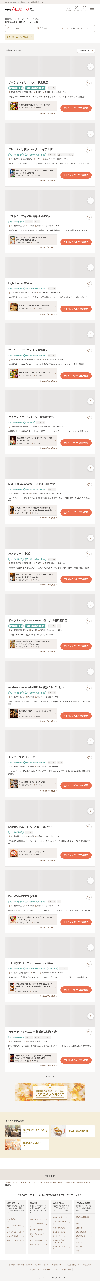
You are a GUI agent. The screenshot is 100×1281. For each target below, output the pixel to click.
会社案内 (12, 1265)
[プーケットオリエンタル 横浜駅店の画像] (50, 66)
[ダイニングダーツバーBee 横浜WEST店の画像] (50, 401)
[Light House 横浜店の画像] (50, 267)
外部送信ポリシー (58, 1265)
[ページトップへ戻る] (50, 1174)
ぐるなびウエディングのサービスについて (43, 1270)
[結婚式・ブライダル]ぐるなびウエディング (20, 1182)
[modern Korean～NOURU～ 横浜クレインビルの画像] (50, 671)
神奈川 (67, 1182)
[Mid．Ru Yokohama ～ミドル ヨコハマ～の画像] (50, 468)
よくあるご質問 (65, 1270)
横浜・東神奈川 (78, 1182)
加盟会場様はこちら (74, 1265)
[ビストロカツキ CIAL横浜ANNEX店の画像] (50, 200)
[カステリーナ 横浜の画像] (50, 538)
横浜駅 (88, 1182)
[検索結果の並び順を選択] (86, 51)
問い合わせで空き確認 (76, 242)
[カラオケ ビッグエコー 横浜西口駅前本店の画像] (50, 1016)
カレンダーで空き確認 (76, 108)
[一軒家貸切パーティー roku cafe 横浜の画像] (50, 947)
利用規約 (20, 1265)
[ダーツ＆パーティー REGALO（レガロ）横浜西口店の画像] (50, 604)
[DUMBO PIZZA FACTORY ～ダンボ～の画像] (50, 811)
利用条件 (29, 1265)
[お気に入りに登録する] (89, 83)
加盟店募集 (87, 1265)
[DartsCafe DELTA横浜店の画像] (50, 880)
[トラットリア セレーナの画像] (50, 741)
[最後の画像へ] (91, 66)
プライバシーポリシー (42, 1265)
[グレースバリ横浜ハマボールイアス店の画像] (50, 133)
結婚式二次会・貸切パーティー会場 (50, 1182)
